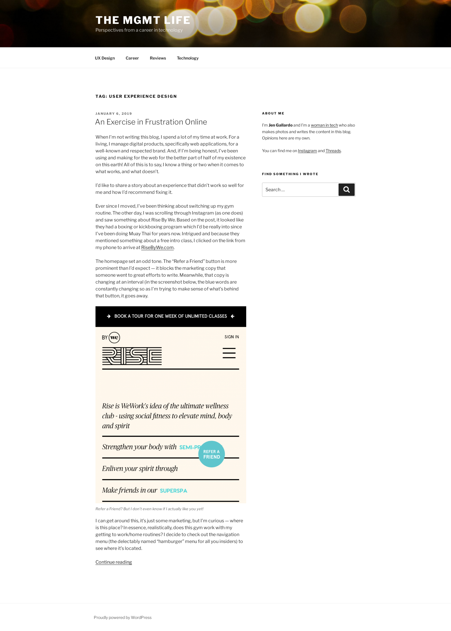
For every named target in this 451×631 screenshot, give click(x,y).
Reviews (158, 58)
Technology (188, 58)
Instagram (307, 150)
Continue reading (113, 562)
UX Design (105, 58)
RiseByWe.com (157, 247)
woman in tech (324, 125)
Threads (333, 150)
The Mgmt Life (143, 20)
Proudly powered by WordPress (123, 617)
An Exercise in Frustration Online (151, 121)
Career (132, 58)
